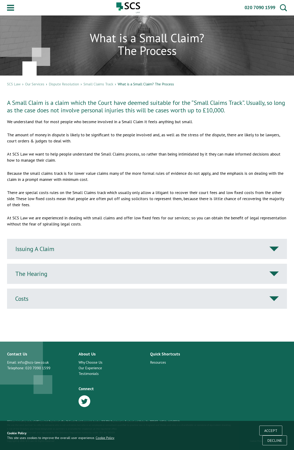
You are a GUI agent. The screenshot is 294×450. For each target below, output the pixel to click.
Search (283, 7)
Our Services (34, 84)
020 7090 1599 (260, 7)
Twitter (84, 401)
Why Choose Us (90, 362)
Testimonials (89, 373)
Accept (270, 430)
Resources (158, 362)
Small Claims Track (98, 84)
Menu (10, 7)
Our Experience (90, 368)
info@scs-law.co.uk (33, 362)
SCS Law (128, 7)
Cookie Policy (105, 438)
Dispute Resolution (64, 84)
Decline (274, 440)
